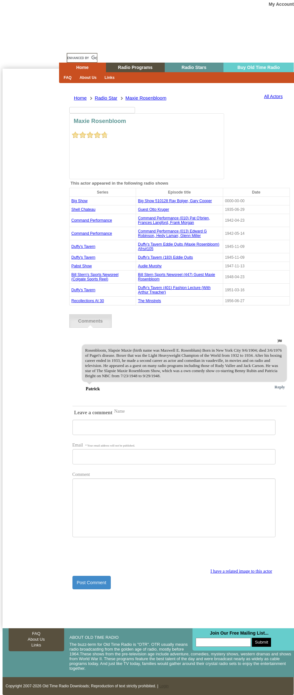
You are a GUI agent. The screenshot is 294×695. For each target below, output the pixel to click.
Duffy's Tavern (83, 246)
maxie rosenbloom (145, 98)
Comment (81, 474)
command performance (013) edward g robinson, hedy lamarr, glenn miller (172, 233)
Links (110, 77)
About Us (87, 77)
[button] (279, 341)
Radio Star (106, 98)
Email (103, 445)
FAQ (68, 77)
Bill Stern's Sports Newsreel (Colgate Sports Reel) (95, 276)
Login (164, 686)
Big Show (80, 201)
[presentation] (121, 556)
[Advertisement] (29, 183)
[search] (82, 58)
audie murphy (150, 266)
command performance (92, 220)
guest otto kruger (153, 209)
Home (34, 45)
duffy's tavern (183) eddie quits (165, 257)
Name (119, 411)
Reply (280, 387)
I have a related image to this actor (241, 571)
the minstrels (149, 301)
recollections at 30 (88, 301)
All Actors (273, 96)
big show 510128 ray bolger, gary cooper (175, 201)
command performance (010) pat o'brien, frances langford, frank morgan (174, 220)
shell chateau (83, 209)
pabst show (82, 266)
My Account (281, 4)
